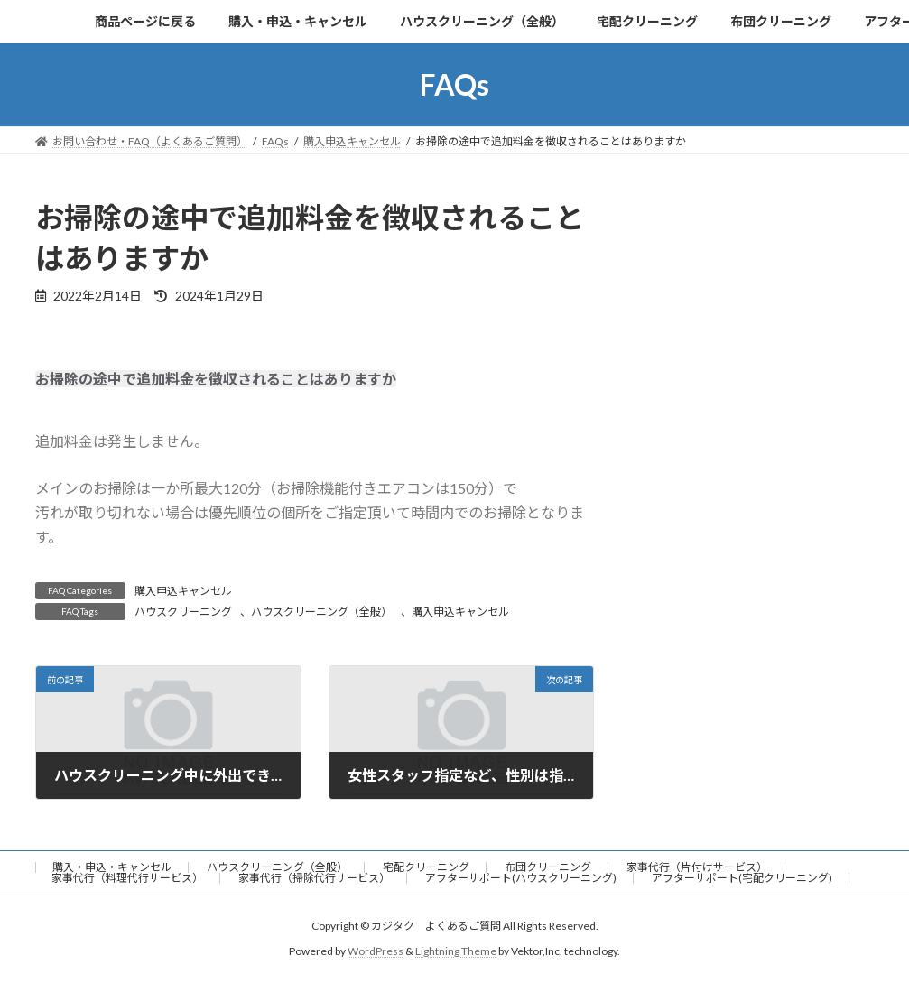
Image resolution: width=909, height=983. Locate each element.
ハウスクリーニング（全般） (321, 611)
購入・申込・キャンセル (112, 867)
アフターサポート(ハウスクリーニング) (521, 878)
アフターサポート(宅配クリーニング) (742, 878)
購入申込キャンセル (183, 591)
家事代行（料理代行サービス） (127, 878)
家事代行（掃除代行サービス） (314, 878)
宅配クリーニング (426, 867)
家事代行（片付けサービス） (696, 867)
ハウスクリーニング (183, 611)
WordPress (375, 951)
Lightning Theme (455, 951)
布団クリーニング (548, 867)
